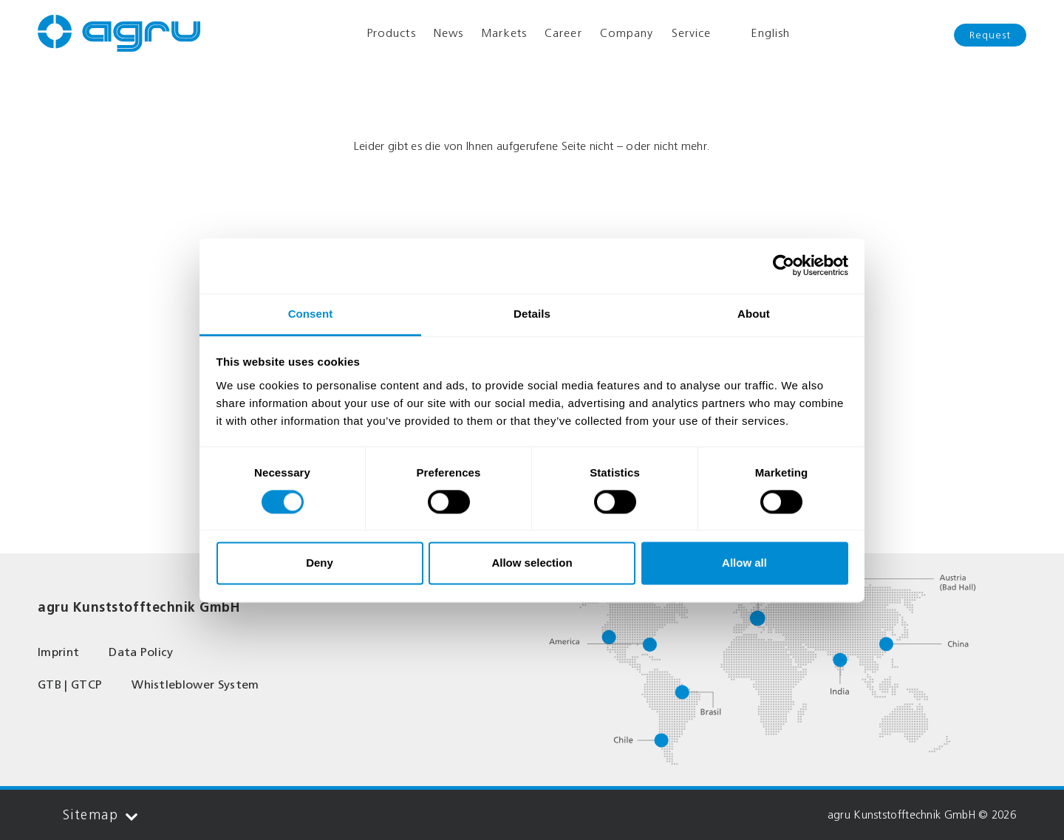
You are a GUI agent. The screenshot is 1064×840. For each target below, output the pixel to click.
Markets (504, 33)
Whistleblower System (195, 684)
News (448, 33)
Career (563, 33)
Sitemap (100, 815)
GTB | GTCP (70, 684)
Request (990, 35)
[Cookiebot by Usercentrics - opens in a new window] (783, 265)
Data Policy (141, 652)
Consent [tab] (310, 313)
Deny (319, 563)
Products (391, 33)
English (759, 33)
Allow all (744, 563)
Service (692, 33)
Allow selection (531, 563)
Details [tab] (532, 313)
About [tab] (753, 313)
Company (627, 33)
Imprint (58, 652)
